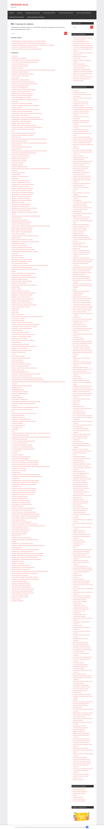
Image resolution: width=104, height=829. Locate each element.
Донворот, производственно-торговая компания (25, 212)
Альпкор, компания (17, 107)
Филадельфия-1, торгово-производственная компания (26, 559)
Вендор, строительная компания (20, 156)
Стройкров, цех (16, 478)
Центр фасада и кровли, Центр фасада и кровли (24, 577)
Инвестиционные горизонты (36, 17)
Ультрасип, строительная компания (21, 537)
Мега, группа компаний (18, 320)
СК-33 (13, 431)
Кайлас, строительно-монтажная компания (23, 249)
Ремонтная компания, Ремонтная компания (23, 403)
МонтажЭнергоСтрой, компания (20, 332)
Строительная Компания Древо (20, 458)
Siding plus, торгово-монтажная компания (23, 73)
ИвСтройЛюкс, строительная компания (22, 227)
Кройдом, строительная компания (21, 297)
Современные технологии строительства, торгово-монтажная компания (31, 437)
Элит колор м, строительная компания (22, 591)
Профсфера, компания (18, 389)
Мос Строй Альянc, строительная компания (23, 334)
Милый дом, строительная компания (22, 328)
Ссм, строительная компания (19, 443)
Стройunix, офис (16, 472)
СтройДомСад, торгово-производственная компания (26, 474)
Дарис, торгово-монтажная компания (22, 190)
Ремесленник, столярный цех (20, 399)
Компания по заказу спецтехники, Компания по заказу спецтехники (30, 265)
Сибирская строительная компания (21, 419)
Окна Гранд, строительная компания (21, 350)
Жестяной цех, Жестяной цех (19, 220)
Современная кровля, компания (20, 435)
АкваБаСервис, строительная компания (22, 93)
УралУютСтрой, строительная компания (22, 543)
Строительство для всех (65, 13)
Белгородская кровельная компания (21, 147)
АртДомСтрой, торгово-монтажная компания (24, 125)
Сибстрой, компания (17, 423)
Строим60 (14, 452)
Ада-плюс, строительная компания (21, 91)
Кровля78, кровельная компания (20, 291)
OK (87, 827)
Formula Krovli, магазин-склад (20, 64)
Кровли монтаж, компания (19, 283)
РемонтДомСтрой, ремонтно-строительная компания (26, 401)
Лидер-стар (15, 310)
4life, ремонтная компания (19, 58)
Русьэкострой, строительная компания (22, 409)
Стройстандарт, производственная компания (24, 484)
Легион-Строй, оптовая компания (21, 306)
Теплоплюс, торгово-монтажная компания (23, 508)
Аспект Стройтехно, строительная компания (24, 133)
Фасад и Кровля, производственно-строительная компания (28, 553)
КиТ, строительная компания (19, 263)
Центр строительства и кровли (20, 575)
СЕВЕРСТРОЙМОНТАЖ (18, 415)
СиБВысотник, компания (18, 417)
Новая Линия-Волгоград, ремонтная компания (24, 346)
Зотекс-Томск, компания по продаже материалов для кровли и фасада (30, 225)
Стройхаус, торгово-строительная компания (23, 492)
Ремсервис (15, 405)
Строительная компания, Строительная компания (25, 460)
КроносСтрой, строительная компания (22, 302)
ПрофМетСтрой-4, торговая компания (22, 385)
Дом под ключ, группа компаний (20, 206)
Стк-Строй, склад (16, 450)
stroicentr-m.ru (19, 4)
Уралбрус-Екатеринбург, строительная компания (25, 539)
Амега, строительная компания (20, 115)
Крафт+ (14, 271)
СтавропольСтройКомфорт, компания (22, 445)
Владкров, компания (17, 164)
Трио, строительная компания (20, 531)
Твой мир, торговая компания (20, 496)
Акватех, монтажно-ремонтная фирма (22, 95)
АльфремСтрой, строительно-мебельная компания (25, 109)
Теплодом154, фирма (17, 506)
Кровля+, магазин (16, 289)
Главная (11, 13)
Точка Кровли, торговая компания (21, 529)
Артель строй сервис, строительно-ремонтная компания (27, 127)
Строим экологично (49, 13)
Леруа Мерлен (16, 308)
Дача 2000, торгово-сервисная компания (22, 192)
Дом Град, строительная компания (21, 204)
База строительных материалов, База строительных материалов (29, 139)
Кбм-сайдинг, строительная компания (22, 259)
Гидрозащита (15, 178)
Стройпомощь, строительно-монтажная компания (25, 482)
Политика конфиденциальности (20, 371)
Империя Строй (16, 237)
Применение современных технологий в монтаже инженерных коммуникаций (33, 45)
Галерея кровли (16, 174)
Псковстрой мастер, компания (20, 391)
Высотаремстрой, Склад (18, 172)
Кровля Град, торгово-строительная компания (24, 285)
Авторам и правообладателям (20, 87)
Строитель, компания (17, 454)
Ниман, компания (16, 342)
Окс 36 (13, 354)
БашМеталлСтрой (16, 145)
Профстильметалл (17, 387)
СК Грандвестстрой (17, 427)
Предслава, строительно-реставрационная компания (26, 373)
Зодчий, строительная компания (20, 223)
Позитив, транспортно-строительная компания (24, 368)
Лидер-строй (15, 312)
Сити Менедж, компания (18, 425)
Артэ (13, 131)
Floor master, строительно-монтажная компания (25, 62)
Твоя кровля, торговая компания (20, 500)
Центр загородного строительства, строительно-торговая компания (30, 571)
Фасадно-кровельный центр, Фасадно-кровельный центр (27, 555)
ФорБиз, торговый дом (18, 563)
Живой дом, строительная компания (21, 221)
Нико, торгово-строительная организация (23, 340)
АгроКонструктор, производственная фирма (23, 89)
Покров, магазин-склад (18, 370)
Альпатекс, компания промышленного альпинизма (25, 105)
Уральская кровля (16, 547)
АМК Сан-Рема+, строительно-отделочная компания (26, 117)
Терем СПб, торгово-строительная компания (24, 512)
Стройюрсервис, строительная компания (23, 494)
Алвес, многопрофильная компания (21, 97)
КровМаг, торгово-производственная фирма (23, 293)
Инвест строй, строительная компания (22, 239)
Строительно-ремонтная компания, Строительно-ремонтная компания (31, 466)
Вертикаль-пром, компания (19, 160)
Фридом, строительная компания (21, 565)
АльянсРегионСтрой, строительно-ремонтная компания (27, 113)
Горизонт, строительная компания (21, 182)
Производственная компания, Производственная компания (28, 379)
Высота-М (14, 170)
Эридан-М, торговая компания (20, 596)
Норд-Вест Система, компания (20, 348)
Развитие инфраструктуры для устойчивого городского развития (29, 43)
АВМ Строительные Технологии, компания (23, 81)
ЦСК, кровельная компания (19, 581)
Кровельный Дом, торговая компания (22, 281)
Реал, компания (16, 395)
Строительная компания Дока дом (21, 456)
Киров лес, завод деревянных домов (21, 261)
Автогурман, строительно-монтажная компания (24, 83)
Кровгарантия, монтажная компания (21, 275)
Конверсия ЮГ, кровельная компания (22, 267)
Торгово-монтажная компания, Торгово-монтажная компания (28, 525)
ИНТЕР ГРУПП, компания (18, 243)
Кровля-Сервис (16, 287)
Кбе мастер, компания (18, 257)
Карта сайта (15, 253)
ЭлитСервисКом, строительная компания (23, 593)
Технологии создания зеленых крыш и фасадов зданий (26, 49)
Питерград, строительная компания (21, 364)
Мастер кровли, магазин (18, 318)
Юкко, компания (16, 598)
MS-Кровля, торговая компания (20, 72)
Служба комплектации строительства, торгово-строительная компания (31, 433)
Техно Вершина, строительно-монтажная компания (25, 516)
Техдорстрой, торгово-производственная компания (25, 514)
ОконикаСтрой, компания (18, 352)
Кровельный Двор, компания (19, 279)
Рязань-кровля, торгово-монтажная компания (24, 413)
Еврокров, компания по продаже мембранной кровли (26, 216)
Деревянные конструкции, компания (22, 200)
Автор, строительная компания (20, 85)
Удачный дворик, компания (19, 533)
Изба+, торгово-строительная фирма (21, 231)
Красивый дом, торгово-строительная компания (25, 269)
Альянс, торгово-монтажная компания (22, 111)
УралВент (14, 541)
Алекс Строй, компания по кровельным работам (25, 99)
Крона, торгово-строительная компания (22, 299)
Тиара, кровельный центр (19, 520)
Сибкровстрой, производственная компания (23, 421)
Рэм (13, 411)
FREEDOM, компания (17, 68)
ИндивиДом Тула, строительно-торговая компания (25, 241)
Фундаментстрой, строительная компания (23, 567)
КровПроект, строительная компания (22, 295)
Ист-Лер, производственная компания (22, 247)
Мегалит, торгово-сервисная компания (22, 322)
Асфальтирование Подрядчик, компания (22, 135)
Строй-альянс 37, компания (19, 470)
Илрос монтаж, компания (18, 233)
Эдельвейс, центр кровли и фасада (21, 585)
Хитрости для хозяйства (83, 13)
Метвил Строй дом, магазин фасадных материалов (25, 324)
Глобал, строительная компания (20, 180)
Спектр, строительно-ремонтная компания (23, 441)
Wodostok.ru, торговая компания (20, 79)
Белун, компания (16, 149)
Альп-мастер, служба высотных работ (22, 103)
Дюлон (14, 214)
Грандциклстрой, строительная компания (23, 184)
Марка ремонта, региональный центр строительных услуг (27, 316)
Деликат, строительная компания (21, 198)
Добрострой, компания (18, 202)
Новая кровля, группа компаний (20, 344)
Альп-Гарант (15, 101)
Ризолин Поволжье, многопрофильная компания (25, 407)
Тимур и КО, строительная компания (21, 521)
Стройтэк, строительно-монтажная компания (24, 490)
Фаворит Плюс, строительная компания (22, 551)
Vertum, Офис (15, 77)
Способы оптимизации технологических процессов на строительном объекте (81, 65)
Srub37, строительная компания (20, 75)
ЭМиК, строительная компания (20, 594)
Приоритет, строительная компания (21, 375)
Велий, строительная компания (20, 154)
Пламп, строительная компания (20, 366)
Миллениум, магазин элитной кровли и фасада (24, 326)
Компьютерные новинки (16, 17)
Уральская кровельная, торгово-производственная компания (28, 545)
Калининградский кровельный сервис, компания (25, 251)
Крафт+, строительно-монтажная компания (23, 273)
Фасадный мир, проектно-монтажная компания (24, 557)
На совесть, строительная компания (21, 336)
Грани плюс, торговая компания (20, 186)
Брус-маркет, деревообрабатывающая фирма (24, 152)
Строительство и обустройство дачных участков (24, 47)
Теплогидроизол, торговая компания (22, 504)
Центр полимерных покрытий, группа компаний (25, 573)
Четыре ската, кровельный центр (21, 583)
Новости (19, 13)
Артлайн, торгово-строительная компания (23, 129)
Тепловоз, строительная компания (21, 502)
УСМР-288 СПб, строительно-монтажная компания (25, 549)
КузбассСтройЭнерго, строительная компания (24, 304)
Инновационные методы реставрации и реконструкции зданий (29, 41)
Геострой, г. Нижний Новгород (20, 176)
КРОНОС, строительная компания (21, 300)
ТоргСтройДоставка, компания (20, 527)
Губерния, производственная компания (22, 188)
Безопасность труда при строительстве (82, 76)
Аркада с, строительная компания (21, 123)
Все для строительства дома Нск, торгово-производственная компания (31, 168)
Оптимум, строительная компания (21, 358)
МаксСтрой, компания (18, 314)
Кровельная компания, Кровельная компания (24, 277)
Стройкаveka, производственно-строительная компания (27, 476)
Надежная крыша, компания (19, 338)
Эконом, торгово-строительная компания (23, 589)
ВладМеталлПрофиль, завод (19, 166)
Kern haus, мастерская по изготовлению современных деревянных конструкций (33, 70)
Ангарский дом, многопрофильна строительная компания (27, 119)
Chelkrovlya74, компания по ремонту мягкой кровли (26, 60)
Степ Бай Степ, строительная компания (22, 447)
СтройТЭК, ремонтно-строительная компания (24, 488)
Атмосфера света (16, 137)
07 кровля (14, 56)
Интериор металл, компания (19, 245)
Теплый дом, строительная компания (22, 510)
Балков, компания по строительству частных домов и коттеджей (29, 143)
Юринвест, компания (17, 600)
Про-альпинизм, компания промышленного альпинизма (27, 377)
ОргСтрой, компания (17, 360)
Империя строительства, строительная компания (25, 235)
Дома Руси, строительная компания (21, 210)
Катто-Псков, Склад (17, 255)
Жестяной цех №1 (17, 218)
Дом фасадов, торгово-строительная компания (24, 208)
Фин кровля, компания (18, 561)
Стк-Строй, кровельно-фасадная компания (23, 448)
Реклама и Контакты (17, 397)
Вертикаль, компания (17, 162)
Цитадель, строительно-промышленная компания (25, 579)
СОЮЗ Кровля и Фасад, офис (19, 439)
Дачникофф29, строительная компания (22, 194)
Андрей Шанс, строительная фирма (21, 121)
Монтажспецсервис (17, 330)
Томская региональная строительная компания (24, 523)
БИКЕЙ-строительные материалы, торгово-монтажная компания (29, 150)
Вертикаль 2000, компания (19, 158)
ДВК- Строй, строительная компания (21, 196)
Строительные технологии (19, 468)
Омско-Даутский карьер (18, 356)
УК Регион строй (16, 535)
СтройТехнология (16, 486)
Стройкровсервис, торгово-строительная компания (25, 480)
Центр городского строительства (21, 569)
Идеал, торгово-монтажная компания (22, 229)
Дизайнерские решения (33, 13)
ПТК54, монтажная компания (19, 393)
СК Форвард (15, 429)
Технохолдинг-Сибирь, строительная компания (24, 518)
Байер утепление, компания (19, 141)
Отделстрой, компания (18, 362)
